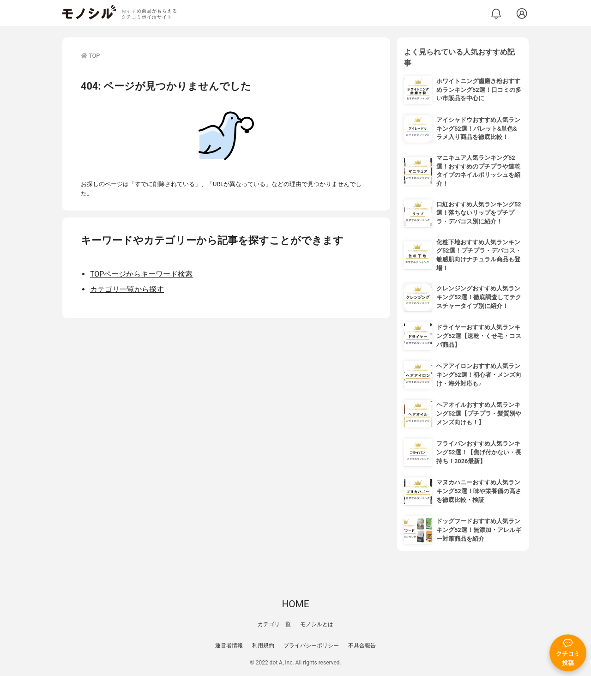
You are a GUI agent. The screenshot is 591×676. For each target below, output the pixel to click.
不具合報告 (362, 645)
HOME (295, 604)
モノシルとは (316, 624)
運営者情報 (229, 645)
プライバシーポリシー (311, 645)
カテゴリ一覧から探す (127, 289)
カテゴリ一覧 (274, 624)
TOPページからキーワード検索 (141, 274)
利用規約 (263, 645)
